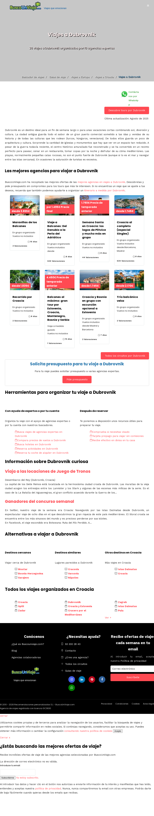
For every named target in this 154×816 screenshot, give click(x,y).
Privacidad (106, 703)
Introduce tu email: (10, 765)
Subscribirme (7, 778)
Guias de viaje (73, 670)
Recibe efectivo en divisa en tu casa (112, 440)
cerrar (4, 715)
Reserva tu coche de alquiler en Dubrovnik (42, 452)
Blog (14, 650)
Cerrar (5, 737)
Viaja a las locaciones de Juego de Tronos (47, 471)
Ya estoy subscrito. (27, 777)
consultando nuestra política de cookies (88, 730)
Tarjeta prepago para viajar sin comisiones (117, 436)
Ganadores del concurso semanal (39, 501)
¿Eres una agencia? (77, 657)
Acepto (117, 731)
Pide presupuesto (77, 379)
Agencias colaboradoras (26, 657)
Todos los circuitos (76, 664)
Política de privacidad (133, 660)
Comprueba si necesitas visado (110, 431)
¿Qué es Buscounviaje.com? (28, 644)
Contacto (70, 650)
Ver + (108, 617)
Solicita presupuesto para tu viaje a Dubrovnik (77, 364)
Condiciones (121, 703)
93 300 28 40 (73, 644)
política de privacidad (48, 788)
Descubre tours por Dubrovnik (126, 110)
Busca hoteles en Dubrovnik (33, 444)
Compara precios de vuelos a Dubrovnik (40, 440)
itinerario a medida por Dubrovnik (104, 190)
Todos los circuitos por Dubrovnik (125, 355)
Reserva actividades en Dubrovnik (36, 448)
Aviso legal (148, 703)
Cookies (136, 703)
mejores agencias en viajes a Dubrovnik (101, 182)
